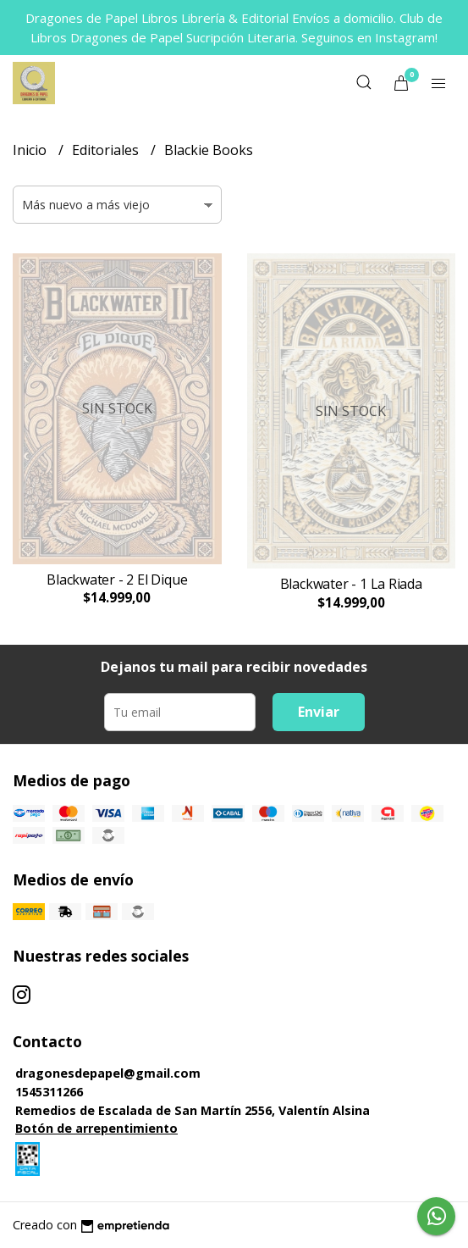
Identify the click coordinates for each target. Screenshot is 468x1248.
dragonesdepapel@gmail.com (108, 1073)
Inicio (31, 150)
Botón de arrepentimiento (96, 1128)
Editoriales (107, 150)
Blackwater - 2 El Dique (117, 579)
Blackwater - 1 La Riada (351, 583)
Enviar (318, 711)
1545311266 (49, 1092)
